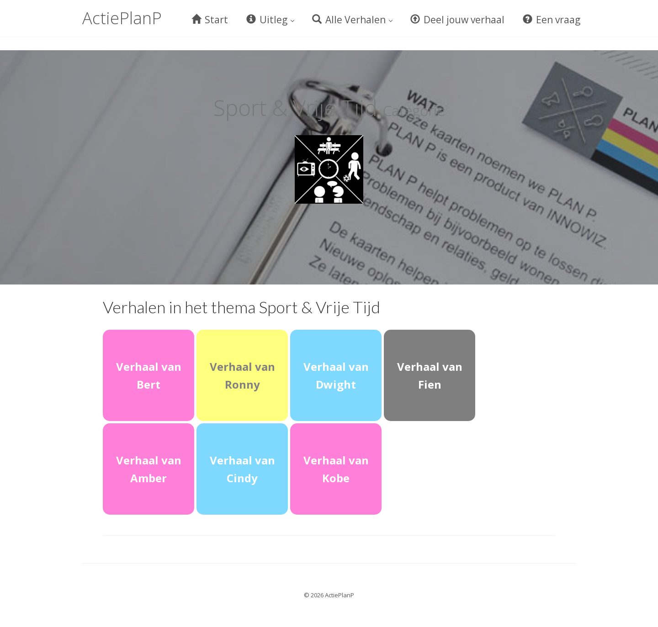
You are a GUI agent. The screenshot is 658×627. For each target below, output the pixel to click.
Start (209, 19)
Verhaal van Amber (148, 469)
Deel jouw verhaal (457, 19)
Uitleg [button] (270, 19)
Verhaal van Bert (148, 375)
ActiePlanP (122, 18)
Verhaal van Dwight (336, 375)
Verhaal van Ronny (242, 375)
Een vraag (551, 19)
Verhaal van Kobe (336, 469)
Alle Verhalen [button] (352, 19)
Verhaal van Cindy (242, 469)
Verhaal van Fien (429, 375)
